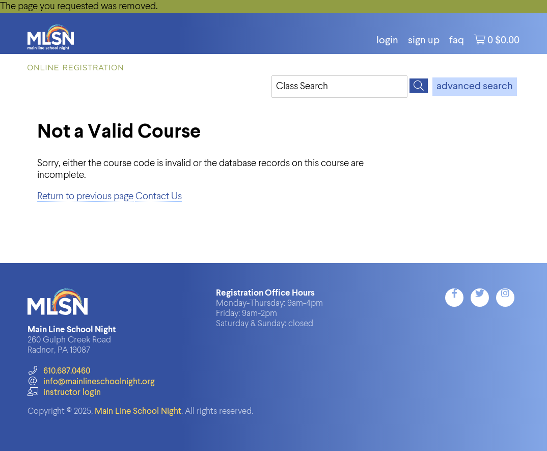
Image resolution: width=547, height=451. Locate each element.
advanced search (474, 87)
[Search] (418, 85)
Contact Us (158, 196)
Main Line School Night (138, 411)
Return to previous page (85, 196)
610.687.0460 (59, 371)
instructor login (64, 392)
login (387, 41)
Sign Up (424, 41)
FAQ (456, 41)
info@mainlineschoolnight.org (91, 382)
